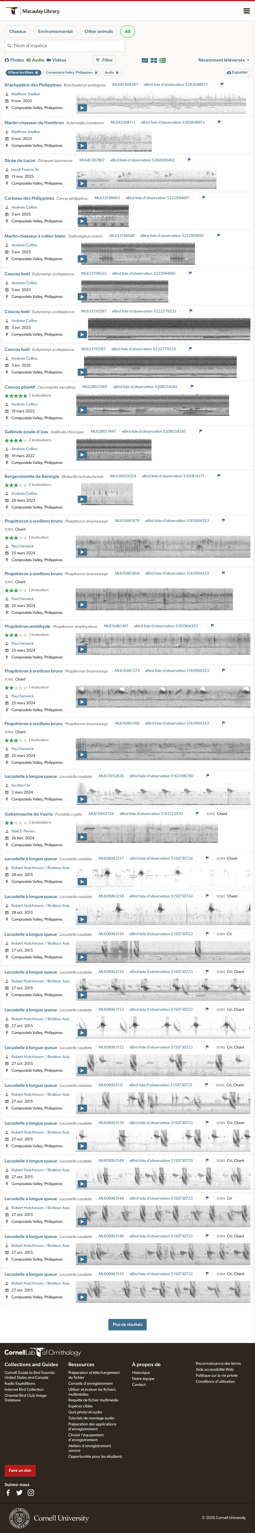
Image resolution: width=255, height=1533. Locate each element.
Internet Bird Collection (24, 1390)
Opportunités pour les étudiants (95, 1457)
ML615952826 (111, 776)
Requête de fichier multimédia (93, 1400)
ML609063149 (111, 1161)
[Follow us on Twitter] (19, 1492)
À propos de (146, 1364)
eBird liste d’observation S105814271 (173, 476)
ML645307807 (92, 160)
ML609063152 (111, 1047)
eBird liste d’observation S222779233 (144, 311)
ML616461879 (127, 521)
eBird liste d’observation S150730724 (162, 858)
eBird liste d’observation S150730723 (162, 934)
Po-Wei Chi (20, 786)
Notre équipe (143, 1379)
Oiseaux (17, 31)
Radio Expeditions (20, 1384)
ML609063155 (111, 972)
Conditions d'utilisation (215, 1382)
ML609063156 (111, 934)
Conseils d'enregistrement (90, 1384)
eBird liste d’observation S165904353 (177, 521)
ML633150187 (93, 349)
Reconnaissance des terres (218, 1364)
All (127, 31)
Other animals (99, 31)
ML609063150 (111, 1123)
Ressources (81, 1364)
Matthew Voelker (25, 94)
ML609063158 (111, 896)
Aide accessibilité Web (215, 1370)
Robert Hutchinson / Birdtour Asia (40, 868)
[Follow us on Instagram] (30, 1492)
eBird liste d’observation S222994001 (157, 198)
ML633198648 (122, 236)
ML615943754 (101, 814)
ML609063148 (111, 1198)
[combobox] (69, 46)
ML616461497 (116, 626)
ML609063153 (111, 1010)
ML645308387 (125, 85)
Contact (139, 1385)
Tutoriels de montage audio (91, 1418)
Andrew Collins (24, 207)
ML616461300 (127, 723)
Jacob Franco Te (25, 170)
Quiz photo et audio (85, 1412)
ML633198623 (93, 274)
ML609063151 (111, 1085)
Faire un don (20, 1470)
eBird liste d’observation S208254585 (145, 387)
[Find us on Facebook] (8, 1492)
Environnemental (55, 31)
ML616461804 (127, 573)
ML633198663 (107, 198)
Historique (141, 1373)
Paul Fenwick (22, 546)
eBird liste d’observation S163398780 (162, 776)
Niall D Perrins (23, 831)
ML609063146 (111, 1236)
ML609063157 (111, 858)
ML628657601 (94, 387)
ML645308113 (123, 122)
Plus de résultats (127, 1324)
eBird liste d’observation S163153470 (151, 814)
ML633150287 (93, 311)
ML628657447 (103, 432)
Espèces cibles (80, 1406)
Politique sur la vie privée (217, 1376)
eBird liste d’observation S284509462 (143, 160)
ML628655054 (123, 476)
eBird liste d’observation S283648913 (176, 85)
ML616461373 (127, 671)
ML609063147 (111, 1274)
